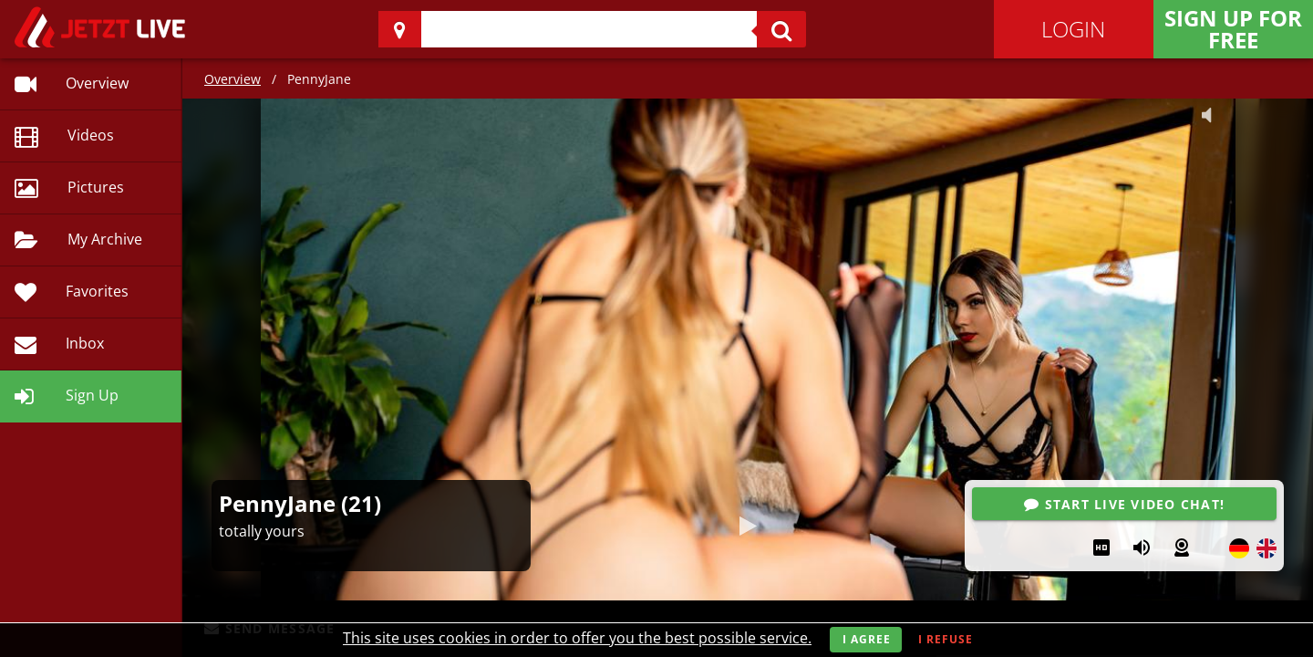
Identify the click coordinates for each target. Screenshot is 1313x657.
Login (1073, 29)
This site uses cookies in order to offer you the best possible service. (577, 638)
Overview (232, 79)
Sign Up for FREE (1233, 29)
